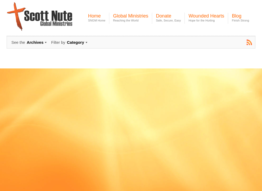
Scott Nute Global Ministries (52, 21)
